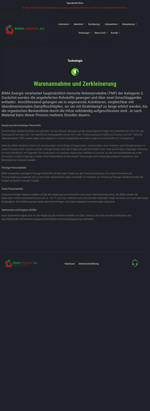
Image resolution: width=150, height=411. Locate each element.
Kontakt (115, 32)
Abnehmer (79, 24)
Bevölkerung (94, 24)
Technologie (84, 32)
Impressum (70, 263)
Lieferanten (64, 24)
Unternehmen (111, 24)
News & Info (101, 32)
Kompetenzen (129, 24)
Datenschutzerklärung (88, 263)
